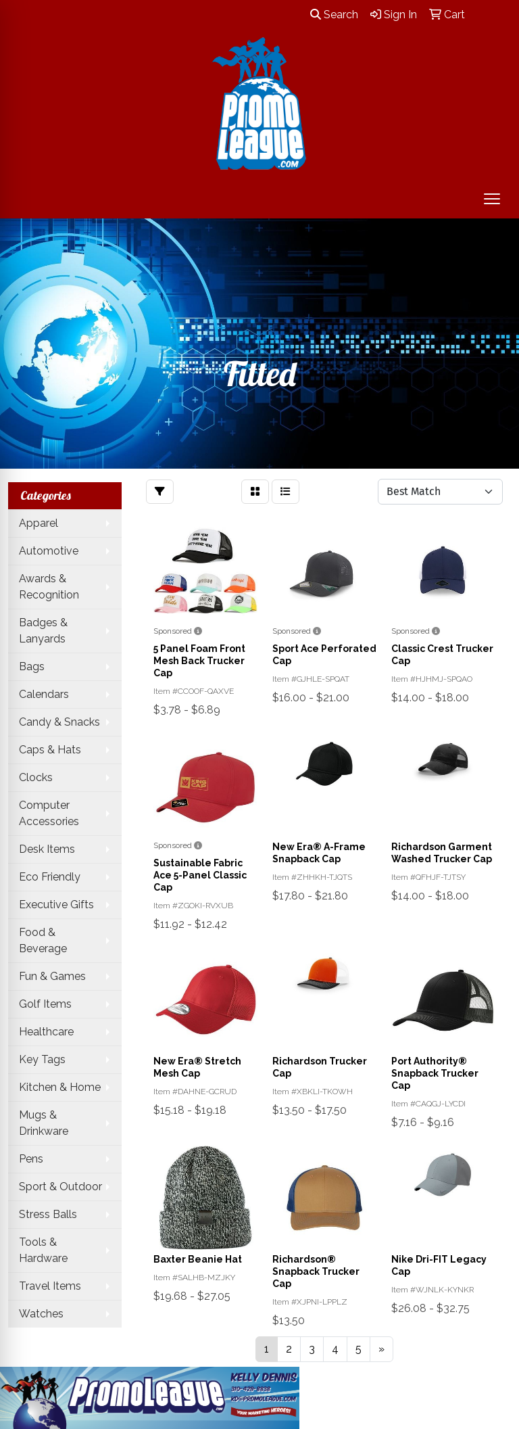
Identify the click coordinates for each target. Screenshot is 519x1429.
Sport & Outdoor (60, 1186)
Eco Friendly (49, 876)
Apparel (38, 523)
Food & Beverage (43, 940)
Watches (41, 1313)
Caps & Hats (50, 749)
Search (334, 14)
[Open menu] (491, 198)
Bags (32, 666)
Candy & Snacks (59, 722)
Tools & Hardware (43, 1250)
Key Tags (42, 1059)
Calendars (44, 694)
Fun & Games (52, 976)
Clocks (36, 777)
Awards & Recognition (49, 586)
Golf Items (45, 1004)
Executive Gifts (56, 904)
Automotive (48, 550)
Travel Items (50, 1286)
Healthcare (46, 1031)
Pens (31, 1158)
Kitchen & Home (60, 1087)
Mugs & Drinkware (43, 1123)
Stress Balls (48, 1214)
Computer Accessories (49, 813)
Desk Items (47, 849)
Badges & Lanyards (43, 630)
